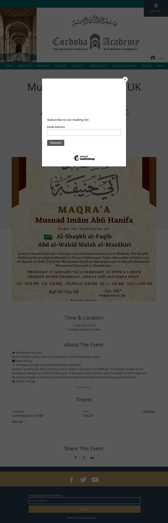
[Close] (125, 79)
